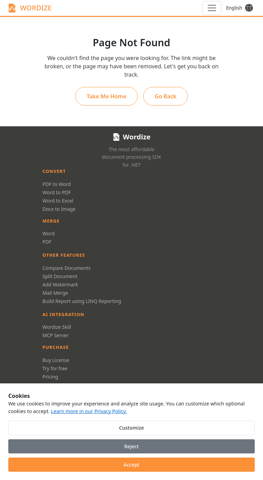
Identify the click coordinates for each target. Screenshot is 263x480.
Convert (54, 171)
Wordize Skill (56, 327)
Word (48, 233)
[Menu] (212, 8)
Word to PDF (56, 192)
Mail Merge (55, 293)
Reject (131, 446)
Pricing (50, 376)
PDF (46, 241)
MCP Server (55, 335)
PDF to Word (56, 184)
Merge (51, 221)
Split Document (59, 276)
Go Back (165, 97)
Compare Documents (66, 268)
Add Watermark (60, 284)
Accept (131, 464)
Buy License (55, 360)
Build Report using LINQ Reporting (81, 301)
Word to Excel (57, 200)
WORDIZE (29, 8)
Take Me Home (106, 97)
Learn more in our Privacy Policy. (89, 411)
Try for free (54, 368)
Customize (131, 427)
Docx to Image (59, 209)
